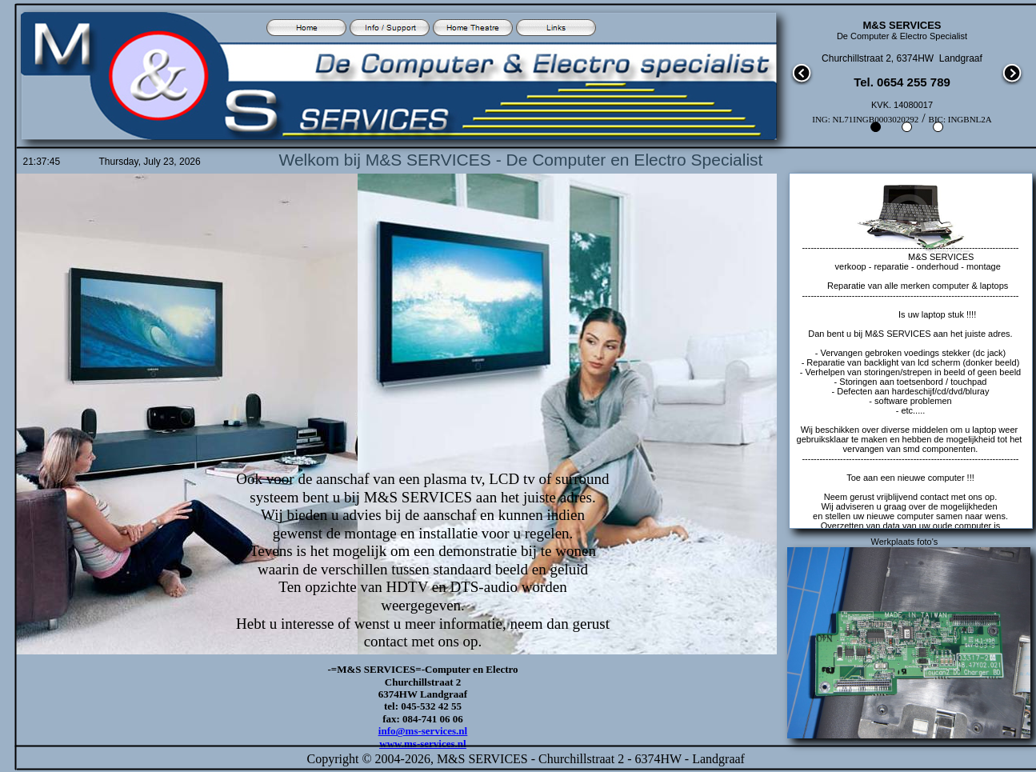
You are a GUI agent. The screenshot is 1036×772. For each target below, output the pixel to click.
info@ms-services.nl (422, 731)
